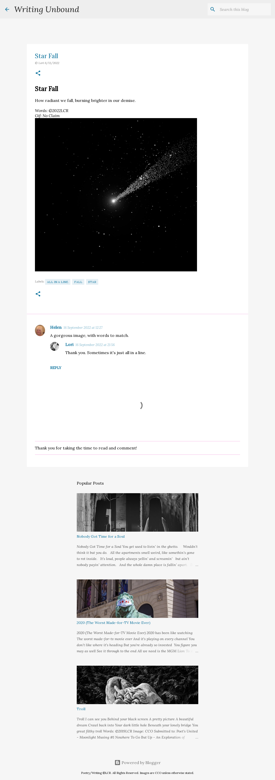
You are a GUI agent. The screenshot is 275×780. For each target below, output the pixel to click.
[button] (38, 73)
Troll (81, 709)
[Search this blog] (244, 9)
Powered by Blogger (137, 762)
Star (92, 282)
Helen (56, 327)
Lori (69, 344)
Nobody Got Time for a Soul (101, 536)
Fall (78, 282)
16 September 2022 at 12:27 (83, 328)
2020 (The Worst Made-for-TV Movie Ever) (113, 622)
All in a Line (57, 282)
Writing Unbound (46, 9)
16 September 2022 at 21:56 (95, 345)
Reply (55, 367)
